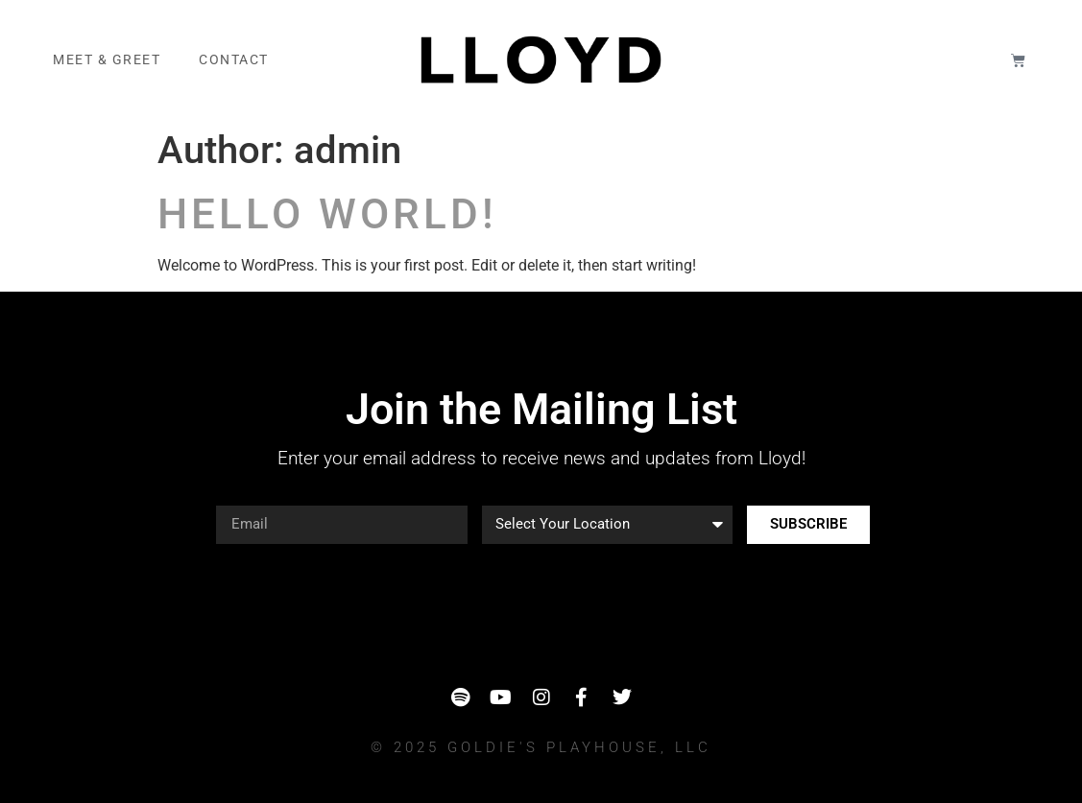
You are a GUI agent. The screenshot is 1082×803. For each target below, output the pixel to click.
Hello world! (327, 214)
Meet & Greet (106, 59)
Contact (234, 59)
